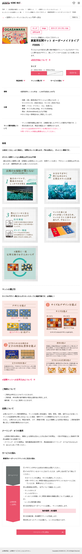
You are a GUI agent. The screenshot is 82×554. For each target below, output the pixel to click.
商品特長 (20, 81)
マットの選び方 (38, 81)
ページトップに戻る (48, 532)
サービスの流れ (57, 81)
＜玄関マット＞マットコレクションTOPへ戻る (23, 17)
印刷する (75, 17)
